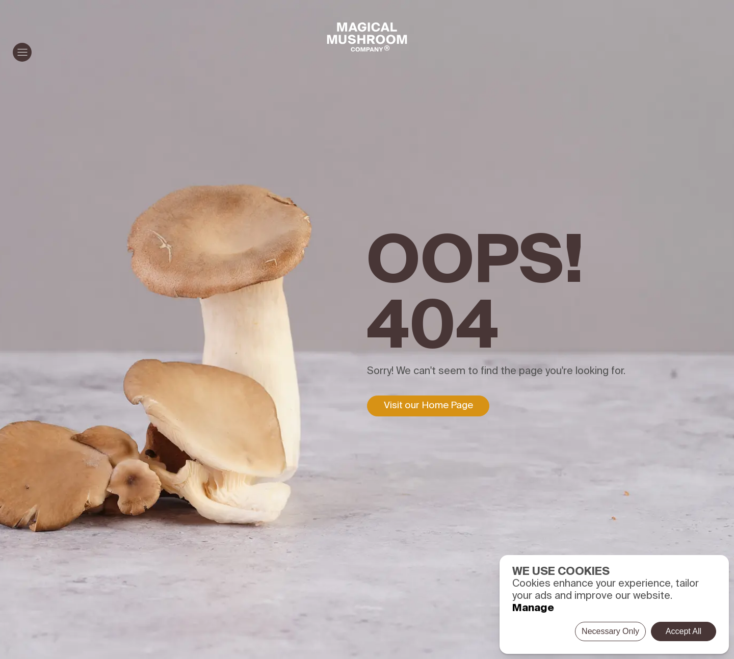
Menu (20, 52)
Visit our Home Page (428, 405)
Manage (533, 608)
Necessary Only (610, 631)
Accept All (683, 631)
